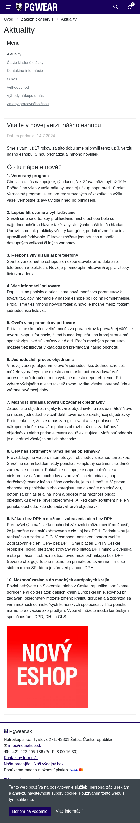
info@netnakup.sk (24, 745)
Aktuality (14, 54)
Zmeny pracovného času (28, 104)
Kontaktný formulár (21, 758)
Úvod (8, 19)
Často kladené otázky (25, 62)
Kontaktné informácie (25, 70)
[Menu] (8, 6)
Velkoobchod (18, 87)
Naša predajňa (17, 764)
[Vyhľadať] (115, 7)
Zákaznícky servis (37, 19)
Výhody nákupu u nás (25, 95)
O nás (12, 79)
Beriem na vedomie (29, 811)
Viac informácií (69, 811)
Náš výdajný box (48, 764)
